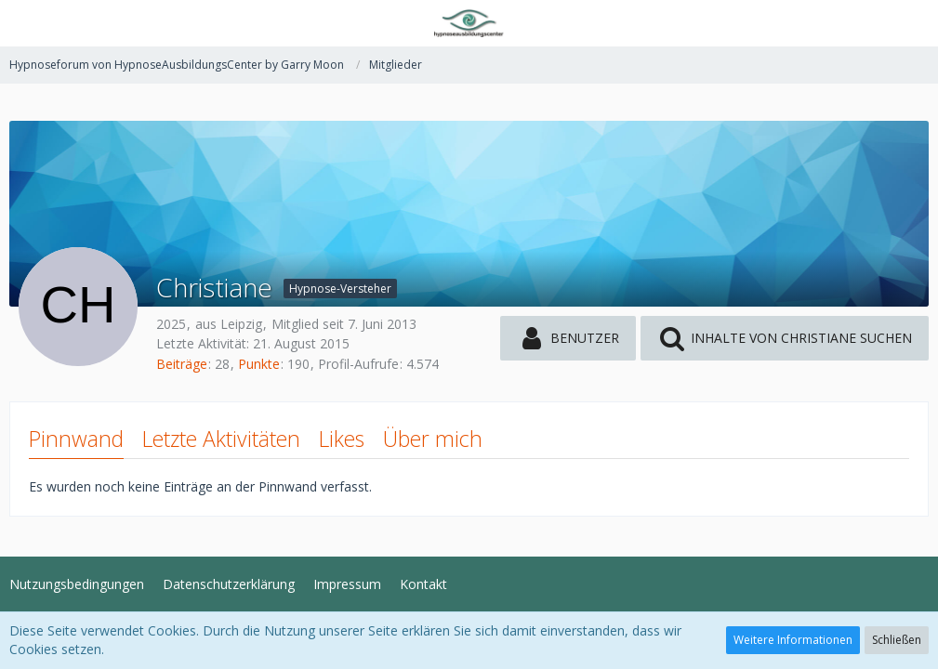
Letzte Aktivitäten (221, 438)
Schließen (896, 640)
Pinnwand (76, 438)
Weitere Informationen (792, 640)
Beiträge (181, 364)
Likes (341, 438)
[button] (25, 23)
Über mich (432, 438)
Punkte (259, 364)
